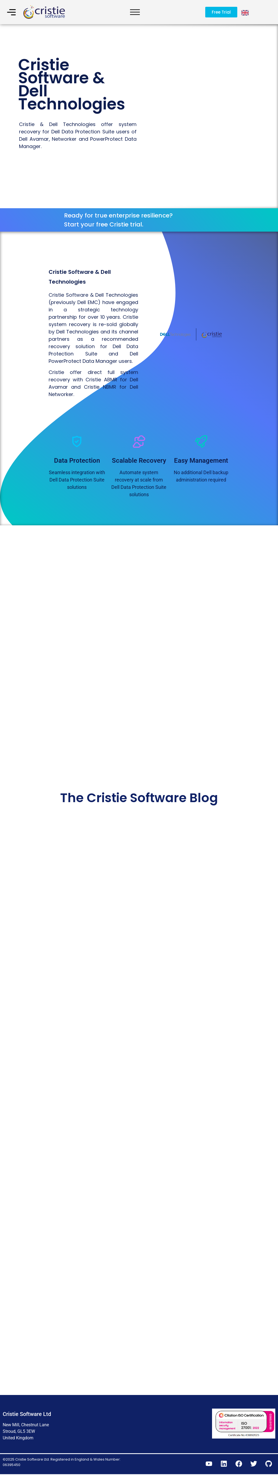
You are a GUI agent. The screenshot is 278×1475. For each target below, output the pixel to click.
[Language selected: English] (245, 12)
